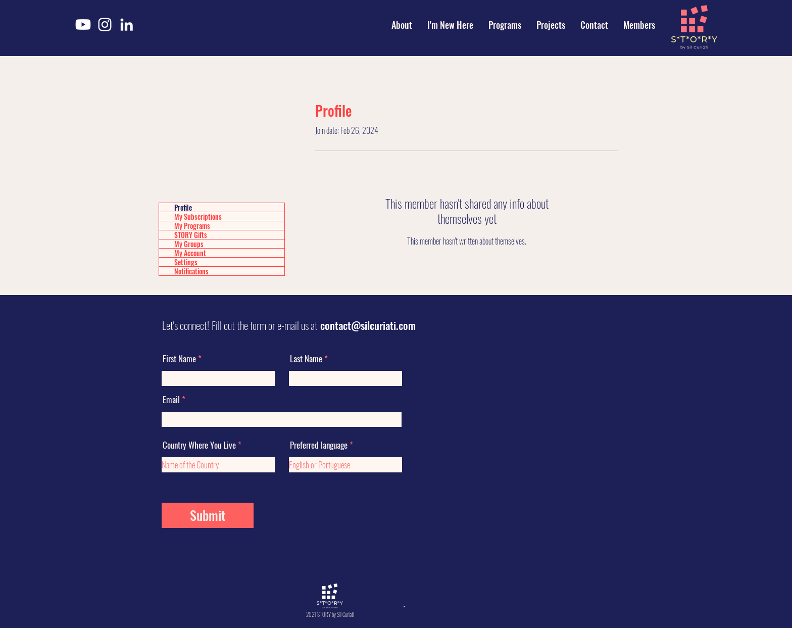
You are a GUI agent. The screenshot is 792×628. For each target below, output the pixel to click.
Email (171, 399)
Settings (185, 262)
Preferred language (319, 445)
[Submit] (208, 515)
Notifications (191, 271)
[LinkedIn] (126, 24)
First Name (179, 358)
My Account (190, 253)
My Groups (189, 243)
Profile (183, 207)
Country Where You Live (199, 445)
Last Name (306, 358)
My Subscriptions (198, 216)
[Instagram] (105, 24)
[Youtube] (83, 24)
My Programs (192, 225)
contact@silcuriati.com (368, 325)
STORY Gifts (190, 234)
